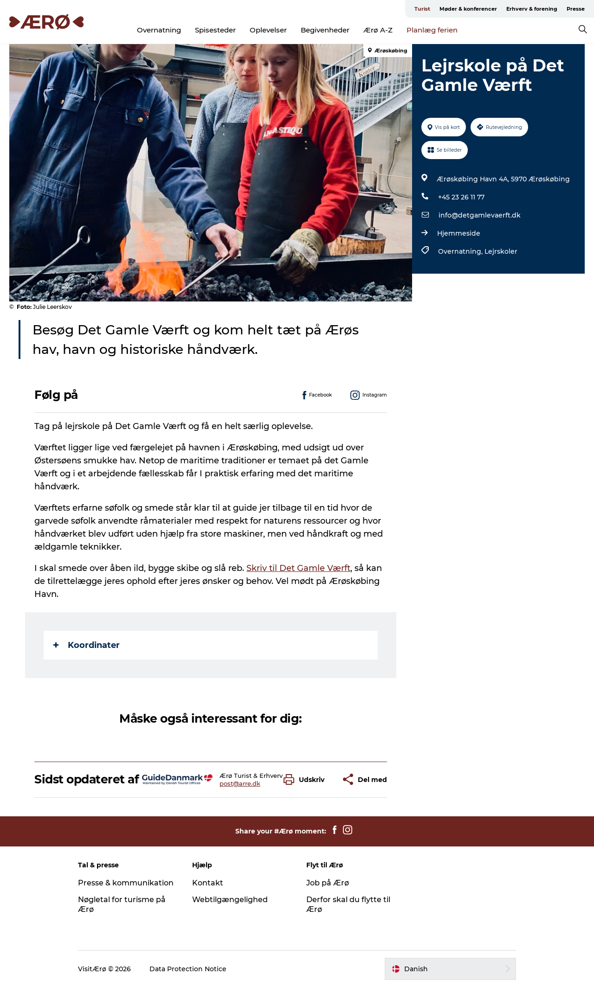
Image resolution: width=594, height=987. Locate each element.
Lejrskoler (500, 251)
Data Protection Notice (187, 969)
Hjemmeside (458, 233)
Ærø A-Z (378, 30)
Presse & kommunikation (126, 882)
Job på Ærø (327, 882)
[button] (306, 779)
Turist (422, 9)
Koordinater (86, 645)
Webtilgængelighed (230, 899)
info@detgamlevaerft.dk (480, 215)
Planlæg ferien (432, 30)
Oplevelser (268, 30)
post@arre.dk (240, 783)
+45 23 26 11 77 (461, 197)
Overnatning (159, 30)
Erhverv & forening (531, 9)
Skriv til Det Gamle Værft (298, 568)
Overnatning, (461, 251)
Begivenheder (325, 30)
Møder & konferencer (468, 9)
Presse (576, 9)
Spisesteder (215, 30)
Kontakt (207, 882)
